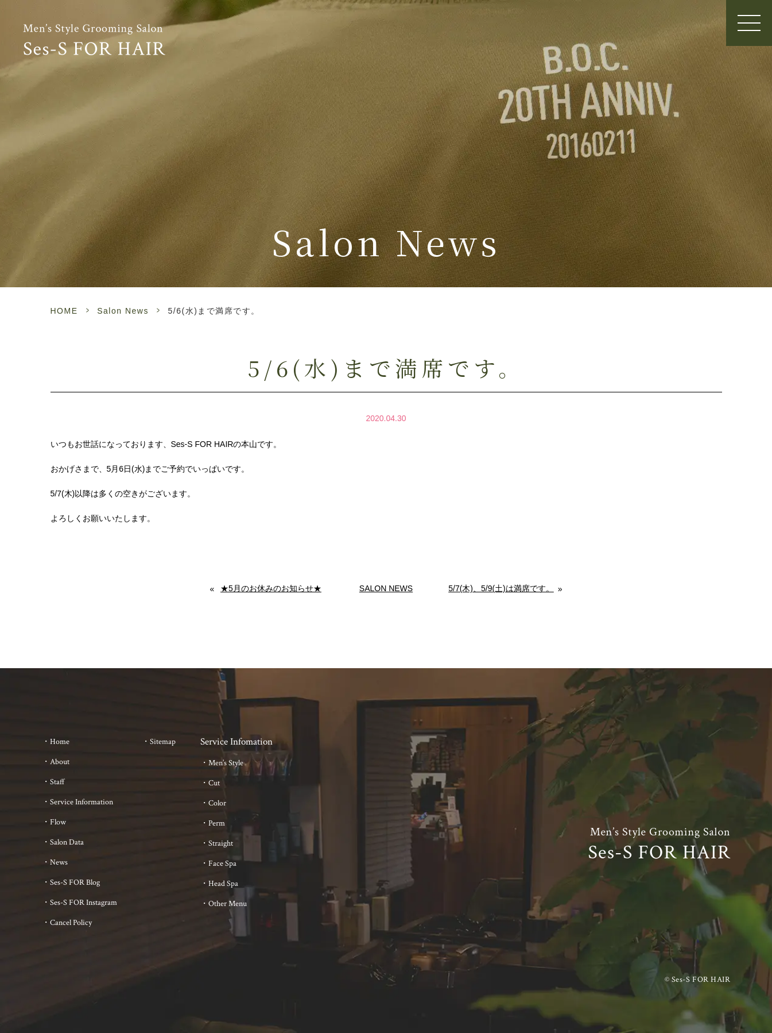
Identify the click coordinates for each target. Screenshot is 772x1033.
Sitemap (163, 742)
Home (59, 742)
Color (217, 803)
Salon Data (67, 842)
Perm (216, 823)
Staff (57, 782)
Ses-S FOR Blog (75, 882)
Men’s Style (225, 763)
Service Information (81, 802)
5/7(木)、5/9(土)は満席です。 (501, 588)
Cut (214, 783)
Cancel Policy (71, 923)
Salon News (123, 310)
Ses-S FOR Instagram (83, 903)
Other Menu (227, 904)
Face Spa (222, 863)
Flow (58, 822)
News (59, 862)
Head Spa (223, 884)
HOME (64, 310)
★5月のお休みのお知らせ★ (270, 588)
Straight (220, 843)
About (59, 762)
